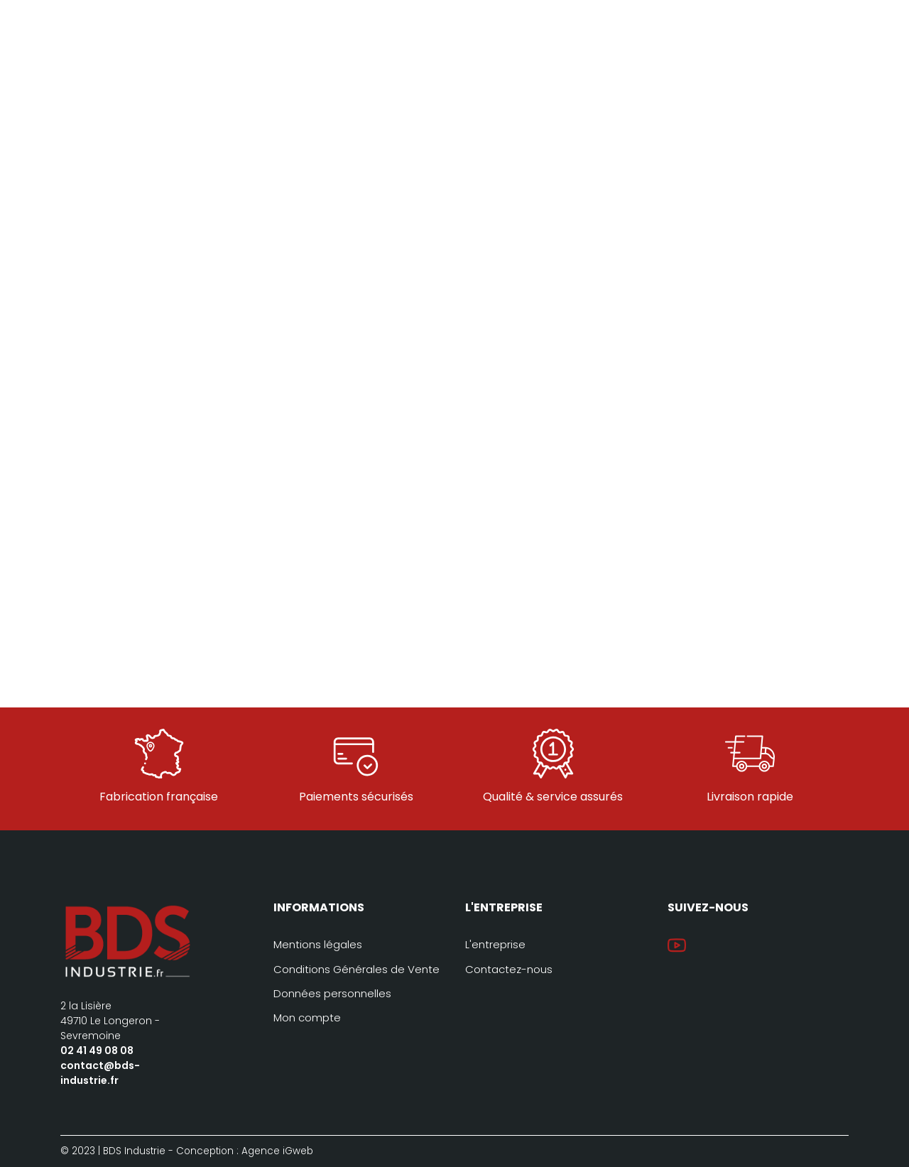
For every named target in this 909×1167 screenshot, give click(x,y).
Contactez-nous (509, 969)
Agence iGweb (277, 1151)
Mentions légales (317, 944)
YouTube (677, 945)
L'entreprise (495, 944)
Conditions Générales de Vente (356, 969)
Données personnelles (332, 993)
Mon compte (307, 1017)
